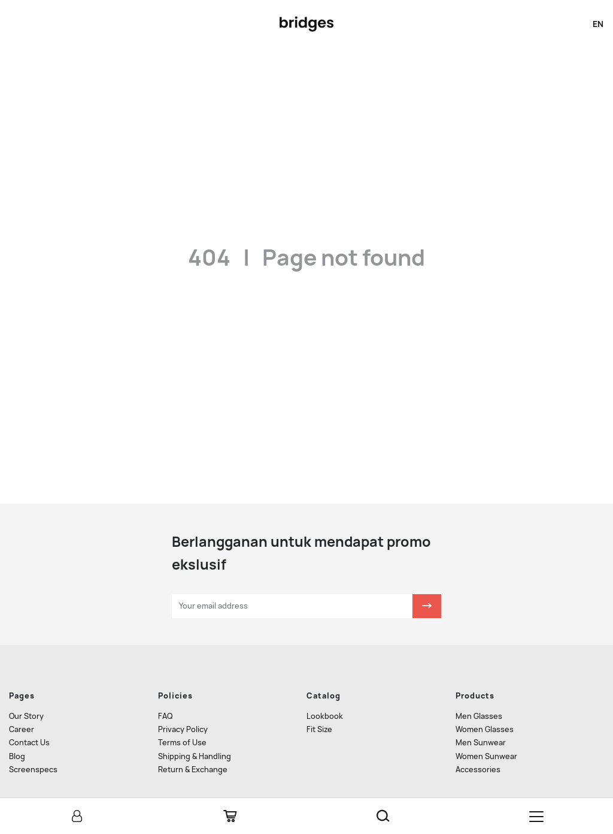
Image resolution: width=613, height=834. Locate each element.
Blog (17, 723)
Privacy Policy (183, 696)
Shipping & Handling (194, 723)
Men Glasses (479, 683)
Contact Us (29, 710)
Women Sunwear (486, 723)
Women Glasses (485, 696)
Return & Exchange (192, 736)
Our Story (26, 683)
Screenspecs (33, 736)
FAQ (165, 683)
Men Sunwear (481, 710)
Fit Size (319, 696)
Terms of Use (182, 710)
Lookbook (324, 683)
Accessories (478, 736)
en (598, 24)
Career (21, 696)
